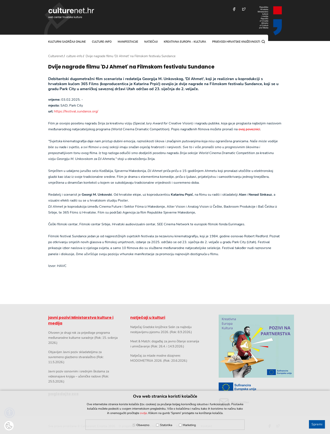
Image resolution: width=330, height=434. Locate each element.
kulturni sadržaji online (67, 42)
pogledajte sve (63, 393)
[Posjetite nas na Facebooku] (234, 9)
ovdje (143, 413)
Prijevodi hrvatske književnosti (236, 42)
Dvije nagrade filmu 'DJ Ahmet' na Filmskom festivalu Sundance (131, 67)
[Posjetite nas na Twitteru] (244, 9)
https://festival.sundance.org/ (76, 111)
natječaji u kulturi (147, 317)
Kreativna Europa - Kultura (185, 42)
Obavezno (142, 425)
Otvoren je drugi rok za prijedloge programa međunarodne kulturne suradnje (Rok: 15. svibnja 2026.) (83, 338)
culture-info (102, 42)
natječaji (151, 42)
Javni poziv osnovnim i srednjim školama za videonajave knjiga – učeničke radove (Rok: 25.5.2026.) (78, 376)
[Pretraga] (263, 41)
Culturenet (55, 56)
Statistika (166, 425)
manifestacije (128, 42)
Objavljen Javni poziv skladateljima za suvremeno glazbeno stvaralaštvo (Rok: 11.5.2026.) (76, 357)
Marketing (189, 425)
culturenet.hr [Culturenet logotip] (71, 12)
